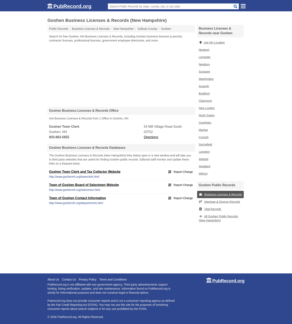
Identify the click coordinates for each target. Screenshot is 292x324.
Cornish (203, 137)
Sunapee (204, 71)
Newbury (204, 64)
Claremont (205, 100)
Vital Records (210, 209)
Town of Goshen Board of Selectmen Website (84, 185)
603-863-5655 (59, 137)
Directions (151, 137)
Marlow (203, 130)
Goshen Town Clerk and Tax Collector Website (84, 171)
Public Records (58, 28)
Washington (206, 79)
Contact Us (69, 279)
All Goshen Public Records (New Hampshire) (218, 218)
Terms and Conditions (113, 279)
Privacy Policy (88, 279)
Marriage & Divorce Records (219, 201)
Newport (204, 49)
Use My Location (212, 42)
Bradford (204, 93)
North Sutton (207, 115)
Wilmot (203, 173)
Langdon (204, 151)
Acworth (204, 86)
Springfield (205, 144)
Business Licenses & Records (220, 194)
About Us (53, 279)
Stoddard (204, 166)
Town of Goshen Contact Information (77, 198)
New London (207, 108)
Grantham (205, 122)
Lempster (204, 57)
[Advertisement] (121, 74)
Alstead (203, 159)
